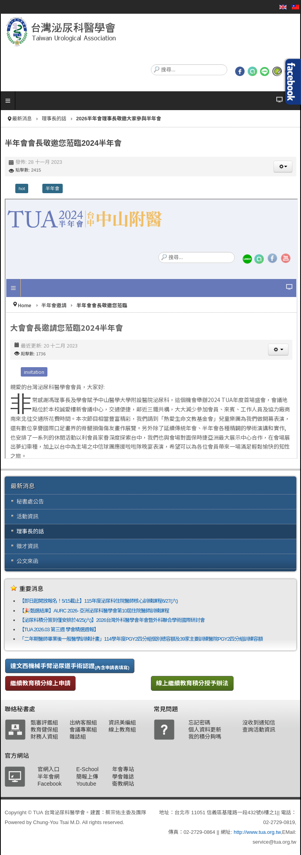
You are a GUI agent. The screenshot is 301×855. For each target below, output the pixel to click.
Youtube (86, 784)
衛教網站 (123, 784)
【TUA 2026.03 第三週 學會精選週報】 (58, 629)
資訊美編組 (122, 722)
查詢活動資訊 (258, 729)
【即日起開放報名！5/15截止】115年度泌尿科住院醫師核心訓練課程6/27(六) (98, 601)
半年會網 (49, 776)
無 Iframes (151, 329)
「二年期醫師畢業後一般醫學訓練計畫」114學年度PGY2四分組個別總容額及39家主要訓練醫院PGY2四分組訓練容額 (141, 639)
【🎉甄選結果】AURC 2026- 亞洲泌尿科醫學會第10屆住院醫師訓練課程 (94, 611)
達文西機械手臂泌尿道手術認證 (69, 666)
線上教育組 (122, 729)
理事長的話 (54, 118)
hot (21, 188)
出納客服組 (83, 722)
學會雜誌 (123, 776)
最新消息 (22, 118)
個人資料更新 (204, 729)
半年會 (52, 188)
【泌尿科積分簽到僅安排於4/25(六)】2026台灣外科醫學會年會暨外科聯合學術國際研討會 (112, 620)
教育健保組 (44, 729)
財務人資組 (44, 737)
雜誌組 (77, 737)
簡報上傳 (87, 776)
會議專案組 (83, 729)
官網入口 (49, 769)
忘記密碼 (199, 722)
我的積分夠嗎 (204, 737)
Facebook (50, 784)
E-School (87, 769)
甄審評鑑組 (44, 722)
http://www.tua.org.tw (257, 832)
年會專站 (123, 769)
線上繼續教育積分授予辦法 (192, 683)
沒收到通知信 (258, 722)
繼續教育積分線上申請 (40, 683)
